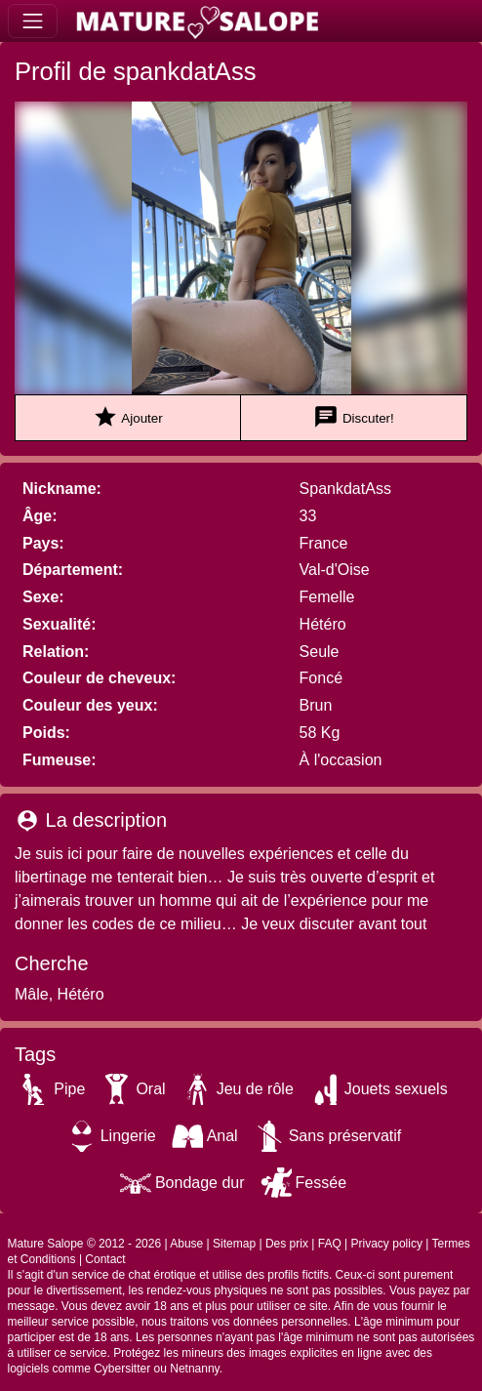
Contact (105, 1259)
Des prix (286, 1243)
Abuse (186, 1243)
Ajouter (127, 417)
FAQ (329, 1243)
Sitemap (234, 1243)
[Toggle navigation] (33, 21)
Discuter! (353, 417)
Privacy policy (386, 1243)
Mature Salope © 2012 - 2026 (85, 1243)
